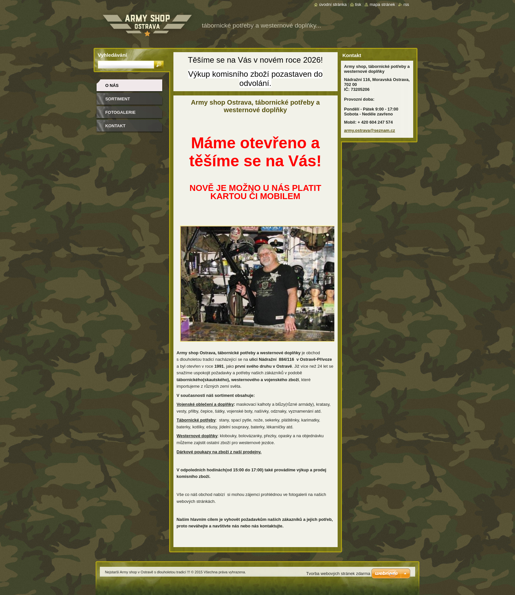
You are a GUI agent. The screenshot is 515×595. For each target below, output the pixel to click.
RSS (406, 4)
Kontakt (115, 125)
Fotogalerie (120, 112)
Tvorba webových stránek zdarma (338, 573)
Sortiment (117, 98)
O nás (112, 85)
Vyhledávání (112, 55)
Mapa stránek (382, 4)
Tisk (358, 4)
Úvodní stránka (333, 4)
